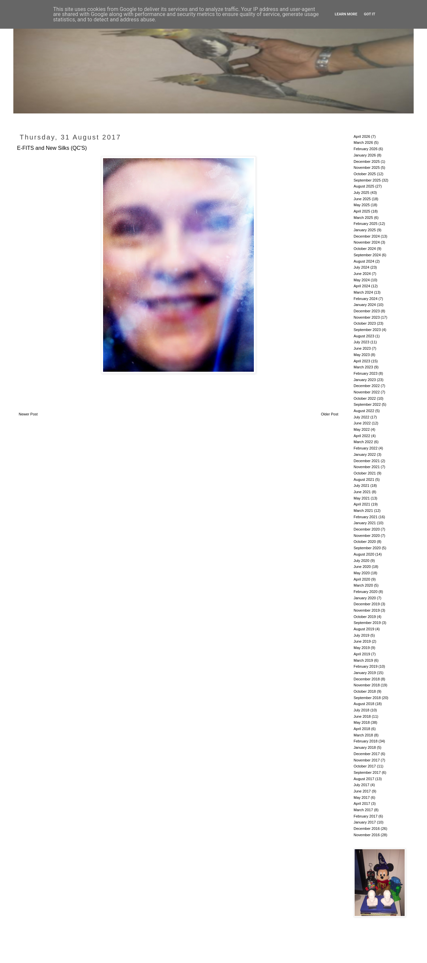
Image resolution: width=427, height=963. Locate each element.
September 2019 (367, 623)
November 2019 (367, 610)
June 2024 (362, 274)
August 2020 (364, 554)
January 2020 (365, 598)
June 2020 (362, 567)
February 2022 (366, 448)
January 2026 (365, 155)
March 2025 (363, 218)
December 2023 (367, 311)
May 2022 (362, 429)
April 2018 (362, 729)
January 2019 (365, 673)
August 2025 (364, 186)
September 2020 (367, 548)
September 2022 (367, 404)
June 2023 (362, 348)
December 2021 (367, 461)
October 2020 (365, 542)
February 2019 (366, 666)
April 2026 (362, 136)
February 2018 (366, 741)
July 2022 (361, 417)
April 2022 (362, 436)
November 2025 (367, 168)
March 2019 (363, 660)
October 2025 (365, 174)
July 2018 (361, 710)
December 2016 (367, 829)
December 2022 (367, 386)
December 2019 (367, 604)
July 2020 (361, 561)
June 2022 (362, 423)
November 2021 (367, 467)
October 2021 (365, 473)
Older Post (329, 414)
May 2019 (362, 648)
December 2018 (367, 679)
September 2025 (367, 180)
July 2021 (361, 486)
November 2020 (367, 536)
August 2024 (364, 261)
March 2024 (363, 292)
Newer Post (28, 414)
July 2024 (361, 267)
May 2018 (362, 722)
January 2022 (365, 454)
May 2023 (362, 355)
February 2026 (366, 149)
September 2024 (367, 255)
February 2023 (366, 373)
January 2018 (365, 747)
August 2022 (364, 411)
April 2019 (362, 654)
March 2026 (363, 142)
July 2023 (361, 342)
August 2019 (364, 629)
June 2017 (362, 791)
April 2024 (362, 286)
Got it (369, 14)
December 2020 (367, 529)
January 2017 (365, 822)
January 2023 (365, 380)
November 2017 (367, 760)
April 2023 (362, 361)
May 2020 (362, 573)
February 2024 (366, 299)
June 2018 (362, 716)
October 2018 (365, 691)
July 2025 (361, 193)
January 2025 (365, 230)
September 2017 (367, 772)
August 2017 (364, 779)
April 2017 (362, 803)
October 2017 (365, 766)
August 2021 (364, 479)
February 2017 (366, 816)
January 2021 (365, 523)
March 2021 (363, 511)
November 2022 (367, 392)
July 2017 (361, 785)
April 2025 (362, 211)
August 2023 (364, 336)
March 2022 (363, 442)
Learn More (346, 14)
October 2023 (365, 323)
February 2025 (366, 224)
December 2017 (367, 754)
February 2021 (366, 517)
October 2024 (365, 249)
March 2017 (363, 810)
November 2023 (367, 317)
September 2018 (367, 698)
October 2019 (365, 617)
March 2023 (363, 367)
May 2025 (362, 205)
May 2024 (362, 280)
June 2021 (362, 492)
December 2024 (367, 236)
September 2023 (367, 330)
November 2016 (367, 835)
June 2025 (362, 199)
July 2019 (361, 635)
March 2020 (363, 585)
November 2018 (367, 685)
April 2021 (362, 504)
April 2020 (362, 579)
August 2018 (364, 704)
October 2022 (365, 398)
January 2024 (365, 305)
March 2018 (363, 735)
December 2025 (367, 161)
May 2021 (362, 498)
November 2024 (367, 242)
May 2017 (362, 797)
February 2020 (366, 592)
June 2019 (362, 641)
